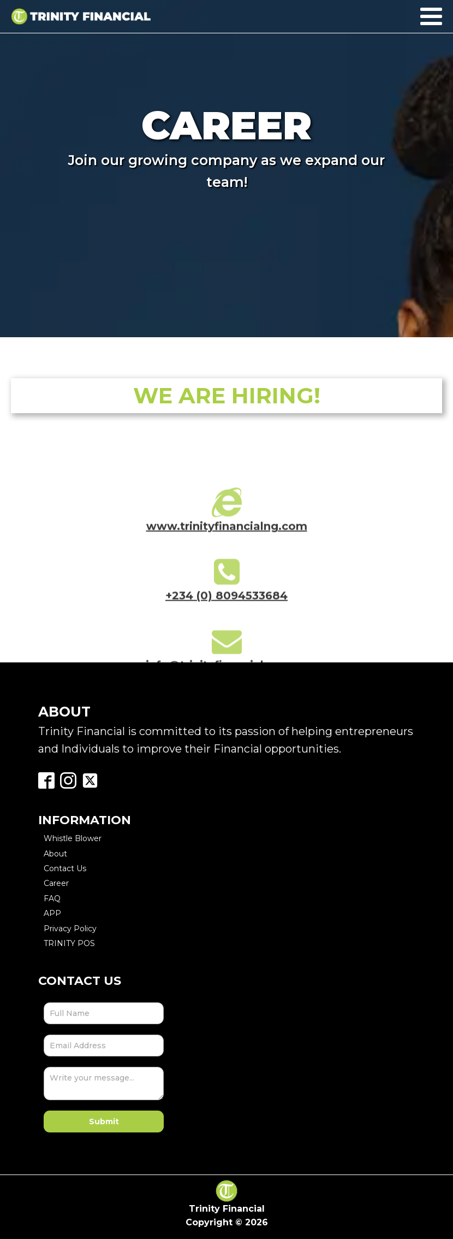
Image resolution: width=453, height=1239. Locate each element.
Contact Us (65, 868)
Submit (104, 1121)
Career (56, 883)
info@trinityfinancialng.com (226, 670)
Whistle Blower (73, 838)
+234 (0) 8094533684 (226, 601)
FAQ (52, 898)
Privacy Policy (70, 928)
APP (52, 913)
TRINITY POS (69, 943)
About (55, 854)
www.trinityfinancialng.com (226, 531)
